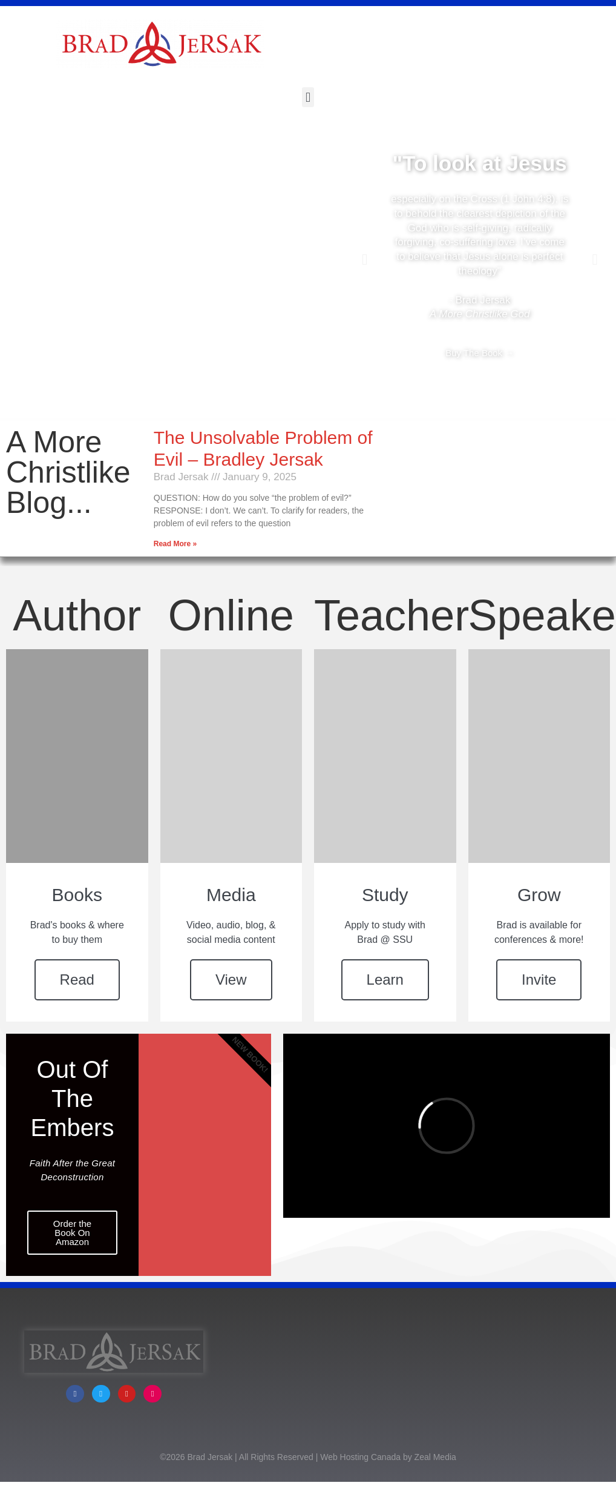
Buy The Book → (479, 353)
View (231, 979)
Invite (539, 979)
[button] (307, 97)
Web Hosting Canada (360, 1476)
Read (77, 979)
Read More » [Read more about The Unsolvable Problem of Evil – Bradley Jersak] (175, 544)
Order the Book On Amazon (72, 1232)
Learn (385, 979)
